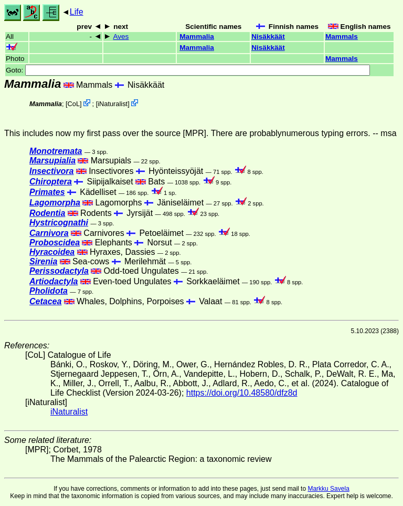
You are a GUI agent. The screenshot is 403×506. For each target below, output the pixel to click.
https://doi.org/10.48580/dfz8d (242, 392)
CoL (74, 104)
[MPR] (194, 133)
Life (76, 11)
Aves (121, 36)
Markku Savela (328, 488)
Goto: (188, 70)
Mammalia (196, 36)
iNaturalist (113, 104)
